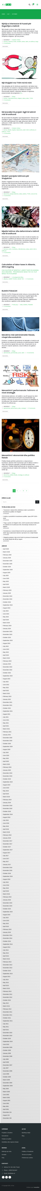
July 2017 (6, 855)
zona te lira (34, 194)
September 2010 (8, 1041)
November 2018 (7, 808)
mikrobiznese (21, 249)
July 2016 (6, 882)
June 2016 (6, 885)
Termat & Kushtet (26, 1154)
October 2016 (7, 873)
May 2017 (6, 861)
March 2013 (6, 988)
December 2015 (7, 903)
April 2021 (6, 726)
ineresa (5, 41)
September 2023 (8, 640)
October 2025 (7, 566)
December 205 (7, 1118)
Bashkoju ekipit (26, 1132)
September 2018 (8, 814)
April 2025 (6, 584)
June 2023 (6, 649)
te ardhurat (26, 475)
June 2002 (6, 1094)
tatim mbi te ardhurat (28, 130)
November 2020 (7, 740)
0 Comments (7, 43)
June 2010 (6, 1044)
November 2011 (7, 1015)
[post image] (20, 66)
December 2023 (7, 631)
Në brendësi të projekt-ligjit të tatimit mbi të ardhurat (19, 113)
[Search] (37, 502)
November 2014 (7, 938)
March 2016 (6, 894)
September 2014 (8, 944)
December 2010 (7, 1032)
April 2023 (6, 655)
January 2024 (7, 628)
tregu (36, 41)
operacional (6, 408)
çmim (9, 249)
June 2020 (6, 755)
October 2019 (7, 779)
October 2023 (7, 637)
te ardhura (32, 41)
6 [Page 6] (23, 490)
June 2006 (6, 1074)
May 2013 (6, 982)
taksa (24, 98)
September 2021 (8, 711)
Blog (23, 1135)
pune (19, 352)
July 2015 (6, 917)
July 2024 (6, 611)
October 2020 (7, 743)
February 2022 (7, 696)
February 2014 (7, 962)
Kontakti (4, 1154)
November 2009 (7, 1047)
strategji (23, 408)
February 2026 (7, 555)
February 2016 (7, 897)
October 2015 (7, 908)
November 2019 (7, 776)
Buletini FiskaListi (9, 291)
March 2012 (6, 1006)
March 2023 (6, 658)
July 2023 (6, 646)
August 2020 (6, 749)
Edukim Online (16, 40)
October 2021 (7, 708)
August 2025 (6, 572)
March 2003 (6, 1091)
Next (26, 490)
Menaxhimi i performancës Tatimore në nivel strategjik (20, 391)
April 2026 (6, 549)
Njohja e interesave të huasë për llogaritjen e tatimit (16, 24)
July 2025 (6, 575)
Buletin (25, 304)
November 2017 (7, 844)
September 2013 (8, 973)
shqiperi (19, 98)
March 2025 (6, 587)
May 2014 (6, 953)
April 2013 (6, 985)
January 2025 (7, 593)
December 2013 (7, 964)
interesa (10, 41)
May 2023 (6, 652)
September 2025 (8, 569)
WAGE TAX (20, 279)
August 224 (6, 1115)
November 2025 (7, 563)
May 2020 (6, 758)
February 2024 (7, 625)
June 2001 (6, 1103)
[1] (21, 93)
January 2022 (7, 699)
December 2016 (7, 867)
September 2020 (8, 746)
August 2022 (6, 678)
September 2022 (8, 676)
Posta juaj (15, 304)
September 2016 (8, 876)
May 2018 (6, 826)
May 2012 (6, 1003)
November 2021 (7, 705)
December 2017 (7, 841)
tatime (24, 194)
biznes (5, 130)
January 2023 (7, 664)
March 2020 (6, 764)
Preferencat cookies (27, 1157)
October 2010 (7, 1038)
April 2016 (6, 891)
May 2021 (6, 723)
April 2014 (6, 956)
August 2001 (6, 1100)
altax (21, 304)
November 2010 (7, 1035)
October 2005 (7, 1077)
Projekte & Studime (7, 1132)
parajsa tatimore (14, 194)
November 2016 (7, 870)
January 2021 (7, 734)
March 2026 (6, 552)
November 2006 (7, 1071)
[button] (29, 5)
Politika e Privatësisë (27, 1151)
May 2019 (6, 791)
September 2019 (8, 782)
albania (5, 279)
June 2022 (6, 684)
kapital (14, 130)
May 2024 (6, 616)
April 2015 (6, 926)
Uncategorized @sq (17, 277)
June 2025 (6, 578)
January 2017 (7, 864)
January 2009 (7, 1053)
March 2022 (6, 693)
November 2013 (7, 967)
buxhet (5, 98)
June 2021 (6, 720)
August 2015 (6, 914)
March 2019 (6, 796)
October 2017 (7, 847)
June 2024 (6, 614)
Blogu (13, 96)
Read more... (5, 46)
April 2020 (6, 761)
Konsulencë (5, 1135)
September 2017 (8, 849)
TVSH (31, 98)
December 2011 (7, 1012)
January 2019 (7, 802)
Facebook (3, 1177)
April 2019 (6, 793)
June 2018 (6, 823)
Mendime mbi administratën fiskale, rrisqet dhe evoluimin (18, 336)
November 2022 (7, 670)
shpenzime (19, 130)
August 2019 (6, 785)
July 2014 (6, 950)
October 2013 (7, 970)
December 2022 (7, 667)
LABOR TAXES (12, 279)
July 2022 (6, 681)
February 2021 (7, 731)
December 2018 (7, 805)
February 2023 (7, 661)
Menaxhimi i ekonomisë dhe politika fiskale (18, 456)
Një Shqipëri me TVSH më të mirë (17, 83)
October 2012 (7, 1000)
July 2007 (6, 1068)
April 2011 (6, 1029)
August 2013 (6, 976)
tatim (27, 41)
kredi (14, 41)
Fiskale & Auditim (6, 1139)
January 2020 (7, 770)
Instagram (6, 1177)
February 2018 (7, 835)
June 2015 (6, 920)
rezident (19, 41)
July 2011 (6, 1023)
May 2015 (6, 923)
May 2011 (6, 1026)
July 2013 (6, 979)
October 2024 (7, 602)
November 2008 (7, 1056)
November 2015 (7, 906)
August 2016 (6, 879)
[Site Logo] (6, 4)
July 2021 (6, 717)
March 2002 (6, 1097)
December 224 (7, 1112)
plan (19, 408)
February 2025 (7, 590)
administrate (6, 352)
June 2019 (6, 787)
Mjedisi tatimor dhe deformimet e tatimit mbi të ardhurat (20, 232)
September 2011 (8, 1021)
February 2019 (7, 799)
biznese (5, 249)
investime (14, 249)
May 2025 (6, 581)
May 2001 (6, 1106)
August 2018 (6, 817)
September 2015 (8, 911)
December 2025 (7, 560)
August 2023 (6, 643)
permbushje (14, 352)
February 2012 (7, 1009)
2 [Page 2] (17, 490)
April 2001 (6, 1109)
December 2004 (7, 1082)
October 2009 (7, 1050)
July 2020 (6, 752)
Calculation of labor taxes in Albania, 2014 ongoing (18, 265)
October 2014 (7, 941)
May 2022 (6, 687)
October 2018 (7, 811)
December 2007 (7, 1065)
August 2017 (6, 852)
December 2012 (7, 994)
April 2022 (6, 690)
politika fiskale (13, 475)
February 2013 (7, 991)
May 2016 (6, 888)
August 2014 (6, 947)
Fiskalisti (30, 304)
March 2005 (6, 1079)
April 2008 (6, 1062)
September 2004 (8, 1085)
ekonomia (6, 194)
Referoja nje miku (6, 1151)
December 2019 (7, 773)
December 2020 (7, 737)
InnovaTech (36, 1187)
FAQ (3, 1157)
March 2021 (6, 729)
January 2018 (7, 838)
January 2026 (7, 557)
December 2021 (7, 702)
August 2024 (6, 608)
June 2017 (6, 858)
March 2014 (6, 959)
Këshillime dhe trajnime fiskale (10, 1142)
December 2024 (7, 596)
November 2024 (7, 599)
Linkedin (9, 1177)
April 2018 (6, 829)
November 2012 (7, 997)
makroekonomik (12, 98)
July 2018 (6, 820)
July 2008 (6, 1059)
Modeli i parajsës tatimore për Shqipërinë (15, 177)
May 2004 (6, 1088)
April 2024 (6, 619)
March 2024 (6, 622)
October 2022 (7, 672)
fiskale (9, 130)
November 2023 (7, 634)
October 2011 (7, 1018)
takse (23, 41)
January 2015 (7, 932)
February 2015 (7, 929)
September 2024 (8, 605)
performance (14, 408)
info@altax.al (11, 1173)
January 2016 (7, 900)
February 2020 (7, 767)
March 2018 (6, 832)
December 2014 (7, 935)
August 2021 (6, 714)
